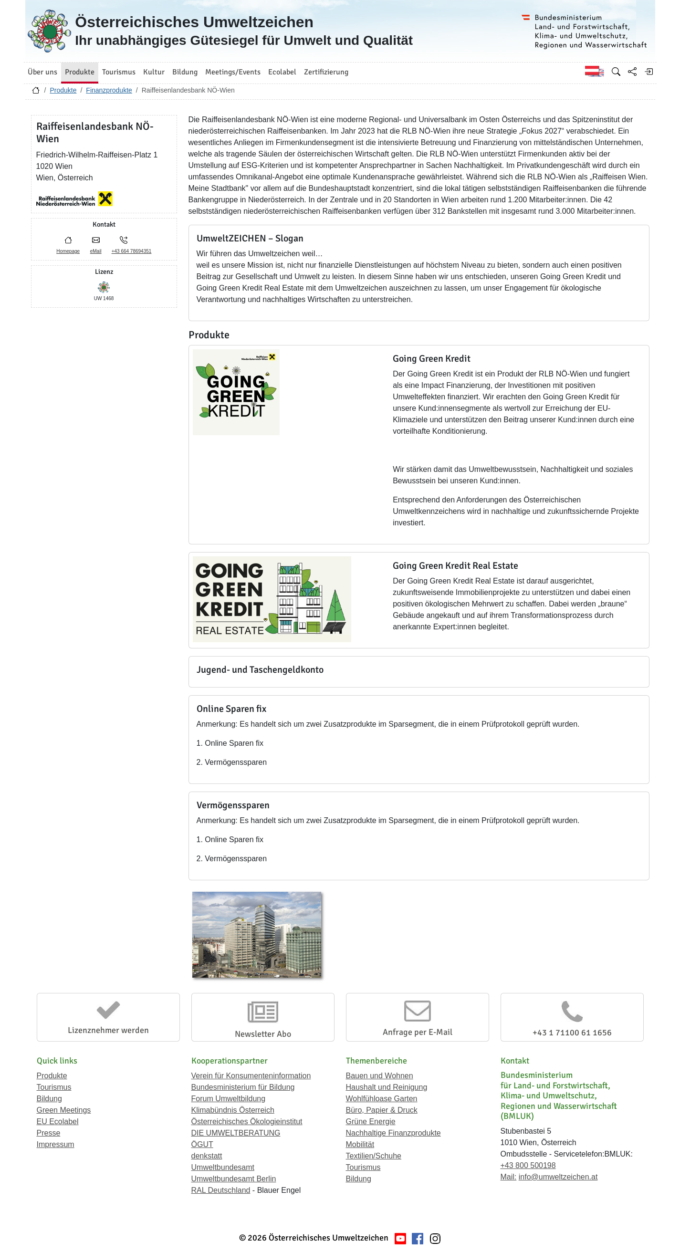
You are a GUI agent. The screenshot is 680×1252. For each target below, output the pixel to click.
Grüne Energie (371, 1121)
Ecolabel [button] (282, 72)
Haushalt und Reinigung (387, 1087)
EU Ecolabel (58, 1121)
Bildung (49, 1099)
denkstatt (206, 1156)
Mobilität (360, 1144)
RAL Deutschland (221, 1190)
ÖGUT (202, 1144)
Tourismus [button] (119, 72)
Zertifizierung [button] (326, 72)
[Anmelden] (648, 71)
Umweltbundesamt (223, 1167)
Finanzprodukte (109, 90)
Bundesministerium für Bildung (243, 1087)
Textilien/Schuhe (374, 1156)
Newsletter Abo (263, 1034)
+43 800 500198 (528, 1165)
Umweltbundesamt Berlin (233, 1179)
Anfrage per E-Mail (417, 1032)
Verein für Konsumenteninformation (251, 1076)
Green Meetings (64, 1110)
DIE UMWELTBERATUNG (236, 1133)
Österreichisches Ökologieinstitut (247, 1121)
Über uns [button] (42, 72)
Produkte (63, 90)
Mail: (509, 1177)
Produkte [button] (79, 72)
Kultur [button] (154, 72)
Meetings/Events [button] (233, 72)
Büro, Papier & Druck (382, 1110)
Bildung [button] (185, 72)
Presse (49, 1133)
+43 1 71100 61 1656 (572, 1032)
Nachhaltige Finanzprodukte (393, 1133)
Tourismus (54, 1087)
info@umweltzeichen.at (558, 1177)
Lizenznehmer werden (108, 1030)
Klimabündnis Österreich (232, 1110)
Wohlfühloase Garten (382, 1099)
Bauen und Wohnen (379, 1076)
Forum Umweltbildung (228, 1099)
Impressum (55, 1144)
